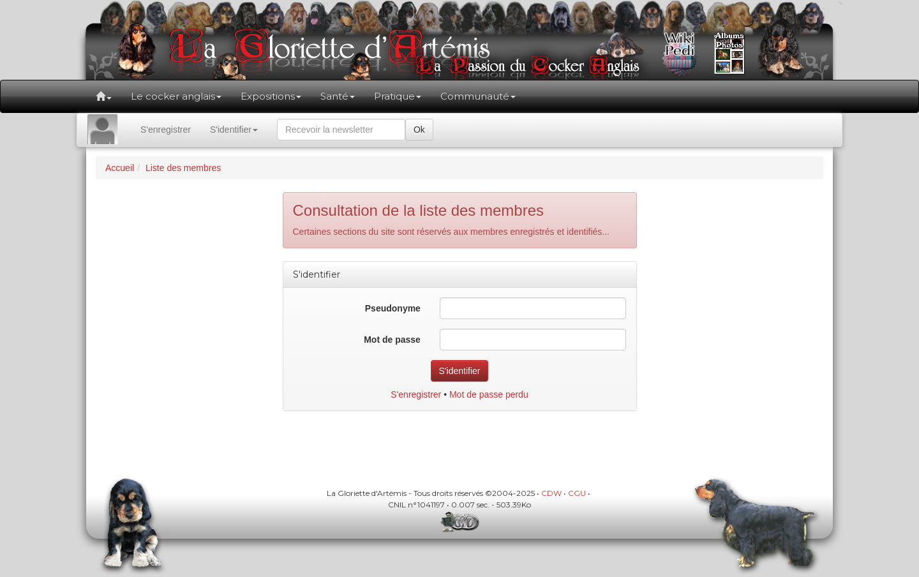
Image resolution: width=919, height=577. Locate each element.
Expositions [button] (271, 96)
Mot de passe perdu (488, 394)
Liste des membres (183, 168)
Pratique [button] (397, 96)
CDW (551, 493)
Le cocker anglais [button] (176, 96)
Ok (419, 129)
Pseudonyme (393, 308)
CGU (577, 493)
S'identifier (234, 129)
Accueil (119, 168)
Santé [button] (337, 96)
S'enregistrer (165, 129)
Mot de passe (392, 339)
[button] (103, 96)
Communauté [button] (478, 96)
